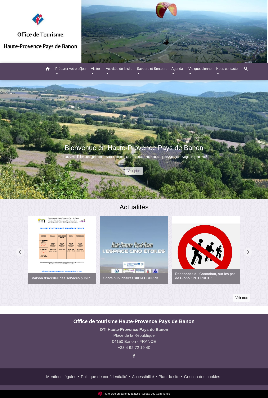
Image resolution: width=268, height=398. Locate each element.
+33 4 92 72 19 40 (134, 347)
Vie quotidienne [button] (199, 68)
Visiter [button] (95, 68)
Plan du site (168, 377)
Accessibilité (143, 377)
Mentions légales (61, 377)
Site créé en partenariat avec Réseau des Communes (134, 393)
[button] (48, 69)
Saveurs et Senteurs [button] (152, 68)
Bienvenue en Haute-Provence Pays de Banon (134, 147)
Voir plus (134, 171)
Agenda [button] (177, 68)
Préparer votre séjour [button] (71, 68)
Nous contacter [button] (227, 68)
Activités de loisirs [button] (119, 68)
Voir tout (241, 298)
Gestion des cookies (202, 377)
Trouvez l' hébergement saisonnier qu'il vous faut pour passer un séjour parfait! (134, 156)
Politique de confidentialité (104, 377)
